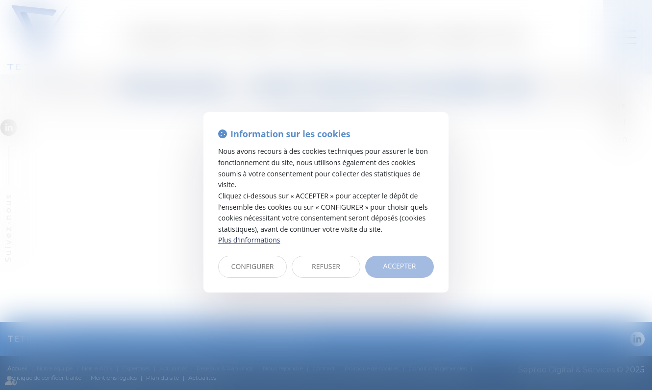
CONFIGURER (252, 266)
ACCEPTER (399, 265)
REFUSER (326, 266)
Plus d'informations (249, 239)
